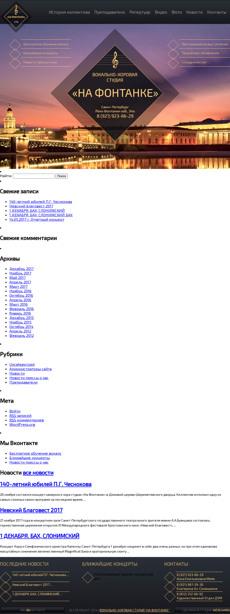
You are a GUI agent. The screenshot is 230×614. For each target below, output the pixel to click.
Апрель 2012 (20, 331)
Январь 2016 (20, 313)
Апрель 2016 (20, 299)
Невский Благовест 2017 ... (32, 585)
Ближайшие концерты (40, 53)
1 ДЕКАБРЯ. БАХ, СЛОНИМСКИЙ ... (37, 594)
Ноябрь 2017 (20, 273)
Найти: (6, 175)
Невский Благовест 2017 (31, 206)
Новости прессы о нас (40, 62)
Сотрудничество (194, 62)
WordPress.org (22, 424)
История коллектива (69, 12)
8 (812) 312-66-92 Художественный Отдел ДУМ (199, 596)
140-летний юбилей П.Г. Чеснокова (40, 201)
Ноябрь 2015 (20, 322)
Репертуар (140, 12)
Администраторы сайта (30, 368)
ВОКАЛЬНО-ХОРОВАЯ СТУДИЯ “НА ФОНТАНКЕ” (135, 610)
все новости (38, 472)
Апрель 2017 (20, 282)
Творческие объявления (200, 53)
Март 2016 (18, 304)
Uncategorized (21, 364)
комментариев (26, 420)
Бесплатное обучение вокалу (46, 44)
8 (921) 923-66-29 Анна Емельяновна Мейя (196, 577)
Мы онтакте (32, 610)
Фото (177, 12)
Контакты (216, 12)
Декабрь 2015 (21, 317)
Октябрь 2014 (21, 326)
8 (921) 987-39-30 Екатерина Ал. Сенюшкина (197, 587)
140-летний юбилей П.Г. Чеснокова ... (40, 575)
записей (20, 415)
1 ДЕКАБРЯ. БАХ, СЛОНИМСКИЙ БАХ (41, 215)
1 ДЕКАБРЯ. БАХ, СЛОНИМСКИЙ (37, 210)
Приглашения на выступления (205, 44)
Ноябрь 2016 (20, 291)
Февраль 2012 (21, 335)
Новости (194, 12)
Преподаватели (109, 12)
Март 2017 (18, 286)
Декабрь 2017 (21, 268)
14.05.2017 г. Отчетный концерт (36, 219)
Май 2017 (17, 277)
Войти (14, 411)
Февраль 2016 (21, 308)
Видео (161, 12)
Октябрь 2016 (21, 295)
